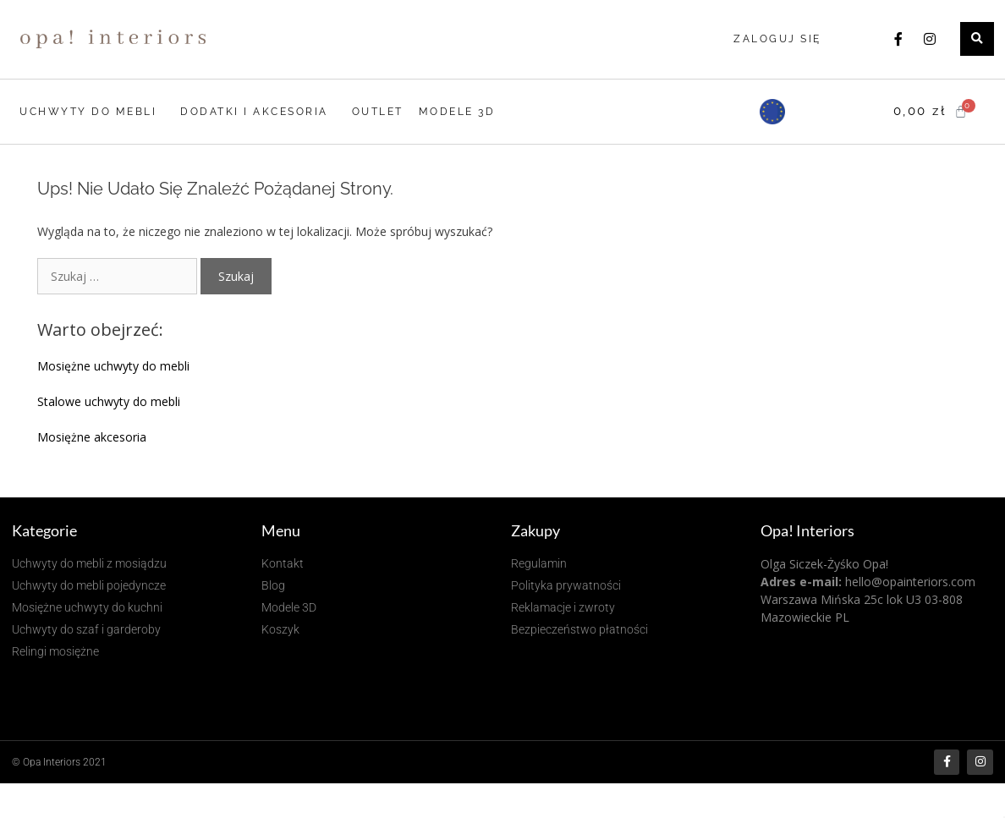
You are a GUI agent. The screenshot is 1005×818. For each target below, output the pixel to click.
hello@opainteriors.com (910, 582)
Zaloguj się (777, 39)
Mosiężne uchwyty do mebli (113, 366)
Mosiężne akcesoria (91, 437)
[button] (977, 39)
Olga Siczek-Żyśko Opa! (824, 564)
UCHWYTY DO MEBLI (92, 111)
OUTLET (378, 112)
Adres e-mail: (801, 582)
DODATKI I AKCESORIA (258, 111)
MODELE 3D (457, 112)
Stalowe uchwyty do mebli (108, 401)
